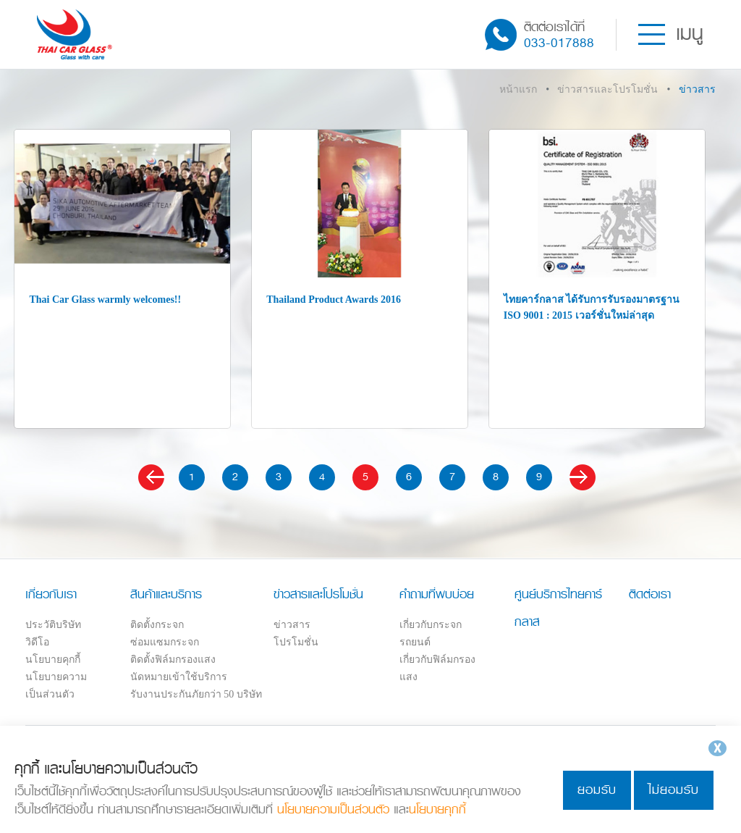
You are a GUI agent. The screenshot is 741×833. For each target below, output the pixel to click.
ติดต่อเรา (650, 594)
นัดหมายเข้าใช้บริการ (178, 676)
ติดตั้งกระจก (157, 624)
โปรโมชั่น (296, 642)
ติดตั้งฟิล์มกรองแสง (173, 659)
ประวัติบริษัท (53, 624)
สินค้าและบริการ (166, 594)
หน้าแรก (518, 89)
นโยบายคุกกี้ (52, 659)
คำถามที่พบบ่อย (436, 594)
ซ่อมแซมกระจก (164, 642)
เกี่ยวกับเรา (51, 594)
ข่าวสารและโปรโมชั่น (607, 89)
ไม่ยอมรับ (673, 789)
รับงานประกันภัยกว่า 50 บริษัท (196, 694)
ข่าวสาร (292, 624)
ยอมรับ (597, 789)
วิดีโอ (37, 642)
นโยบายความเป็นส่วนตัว (333, 809)
